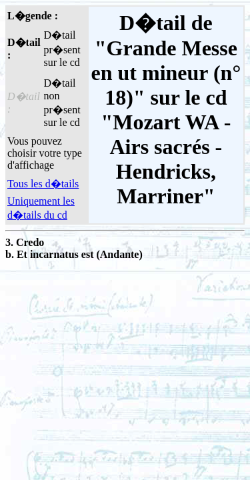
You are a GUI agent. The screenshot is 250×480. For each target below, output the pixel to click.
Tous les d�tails (43, 183)
